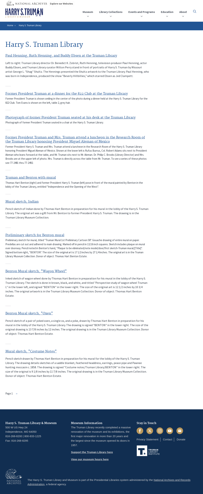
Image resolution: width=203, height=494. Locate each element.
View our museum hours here (90, 459)
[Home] (24, 13)
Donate (181, 439)
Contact (167, 439)
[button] (194, 11)
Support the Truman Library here (92, 452)
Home (10, 25)
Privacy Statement (147, 439)
